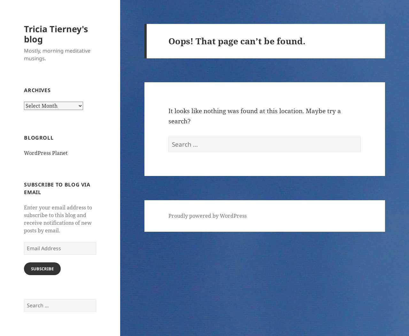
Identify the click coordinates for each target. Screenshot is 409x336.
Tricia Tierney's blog (56, 34)
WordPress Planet (46, 153)
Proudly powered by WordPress (207, 215)
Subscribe (42, 269)
